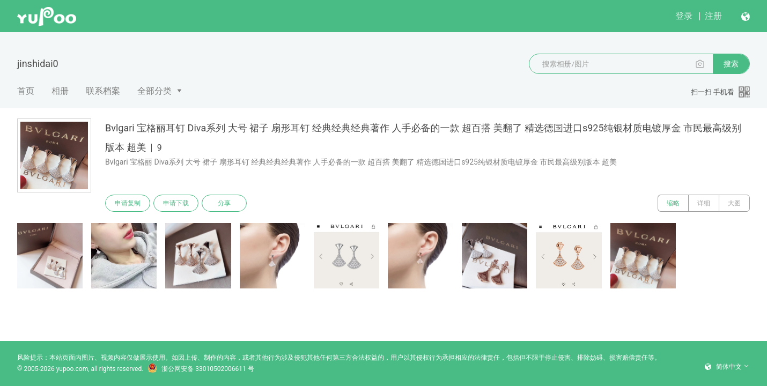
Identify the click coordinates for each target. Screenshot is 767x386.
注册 (713, 16)
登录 (683, 16)
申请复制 (128, 203)
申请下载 (176, 203)
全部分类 (154, 91)
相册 (60, 91)
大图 (734, 203)
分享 (224, 203)
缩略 (673, 203)
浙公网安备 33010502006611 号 (201, 369)
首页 (25, 91)
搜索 (731, 64)
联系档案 (103, 91)
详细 (703, 203)
